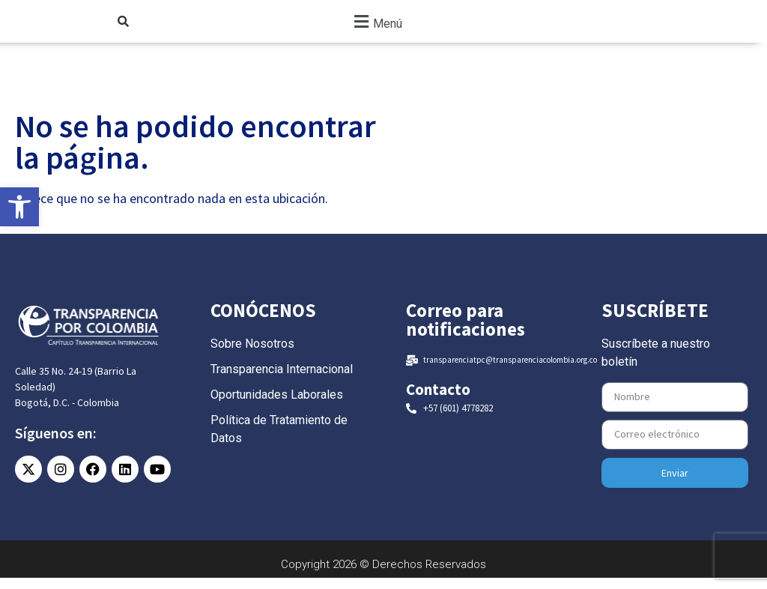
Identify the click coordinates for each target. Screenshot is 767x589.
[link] (19, 206)
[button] (376, 26)
